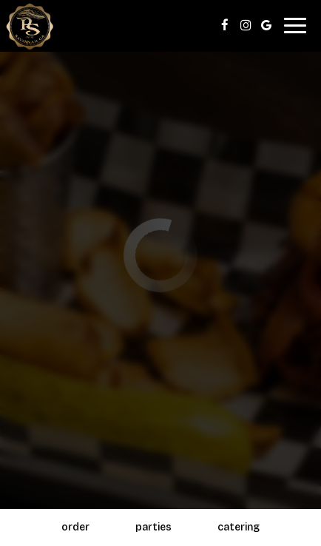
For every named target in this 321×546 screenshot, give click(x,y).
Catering (238, 527)
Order (75, 527)
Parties (153, 527)
